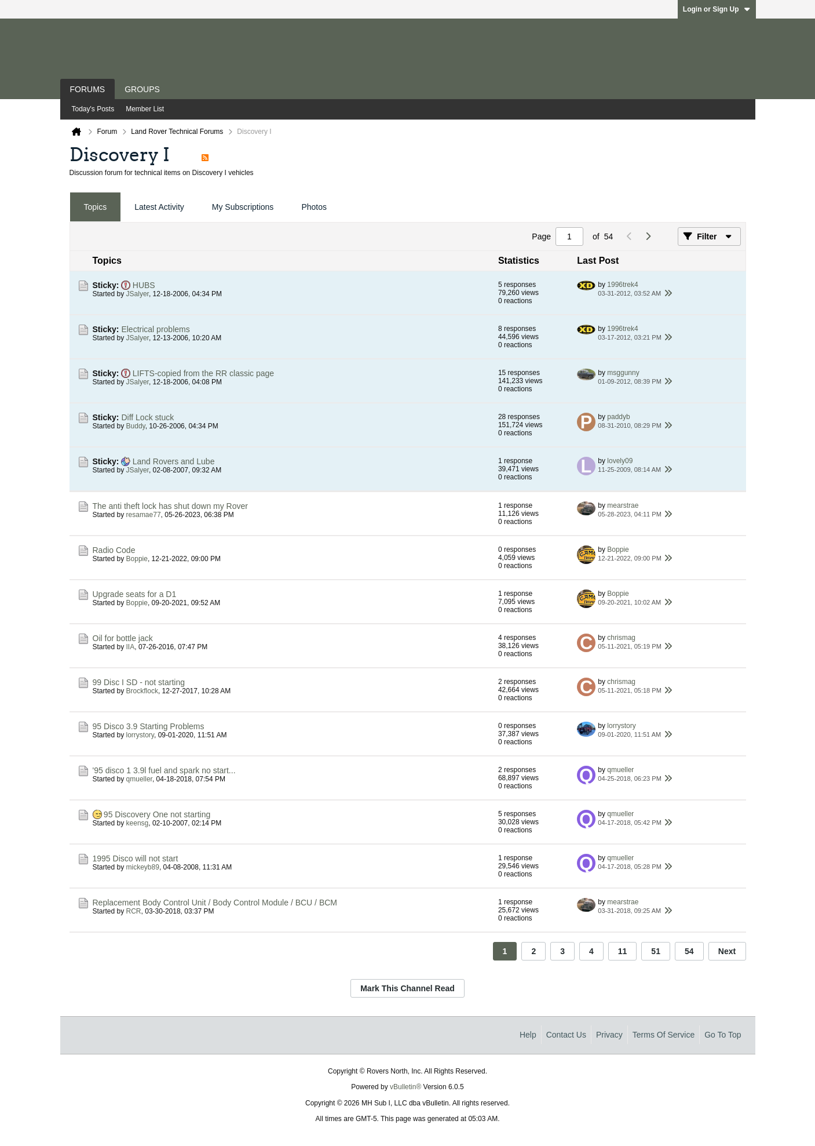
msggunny (623, 373)
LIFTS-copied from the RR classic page (203, 373)
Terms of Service (664, 1034)
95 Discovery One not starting (157, 814)
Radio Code (114, 550)
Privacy (609, 1034)
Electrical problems (155, 329)
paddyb (618, 417)
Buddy (135, 426)
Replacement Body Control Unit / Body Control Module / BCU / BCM (215, 902)
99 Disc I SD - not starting (139, 682)
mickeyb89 (142, 867)
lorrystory (140, 735)
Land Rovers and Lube (174, 461)
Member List (145, 109)
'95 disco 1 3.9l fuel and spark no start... (164, 770)
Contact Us (566, 1034)
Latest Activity (159, 207)
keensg (137, 823)
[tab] (95, 207)
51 (655, 951)
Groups (142, 89)
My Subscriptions (243, 207)
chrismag (621, 638)
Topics (95, 207)
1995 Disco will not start (135, 858)
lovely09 (620, 461)
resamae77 (143, 515)
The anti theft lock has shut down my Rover (170, 506)
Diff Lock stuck (147, 417)
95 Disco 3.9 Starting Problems (148, 726)
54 (689, 951)
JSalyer (137, 294)
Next (727, 951)
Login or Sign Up (717, 9)
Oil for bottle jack (123, 638)
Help (528, 1034)
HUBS (144, 285)
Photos (314, 207)
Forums (87, 89)
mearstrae (622, 505)
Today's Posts (93, 109)
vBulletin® (405, 1087)
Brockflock (142, 691)
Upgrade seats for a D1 (135, 594)
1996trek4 (622, 285)
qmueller (139, 779)
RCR (133, 911)
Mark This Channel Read (407, 988)
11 (622, 951)
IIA (130, 647)
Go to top (722, 1034)
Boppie (137, 559)
